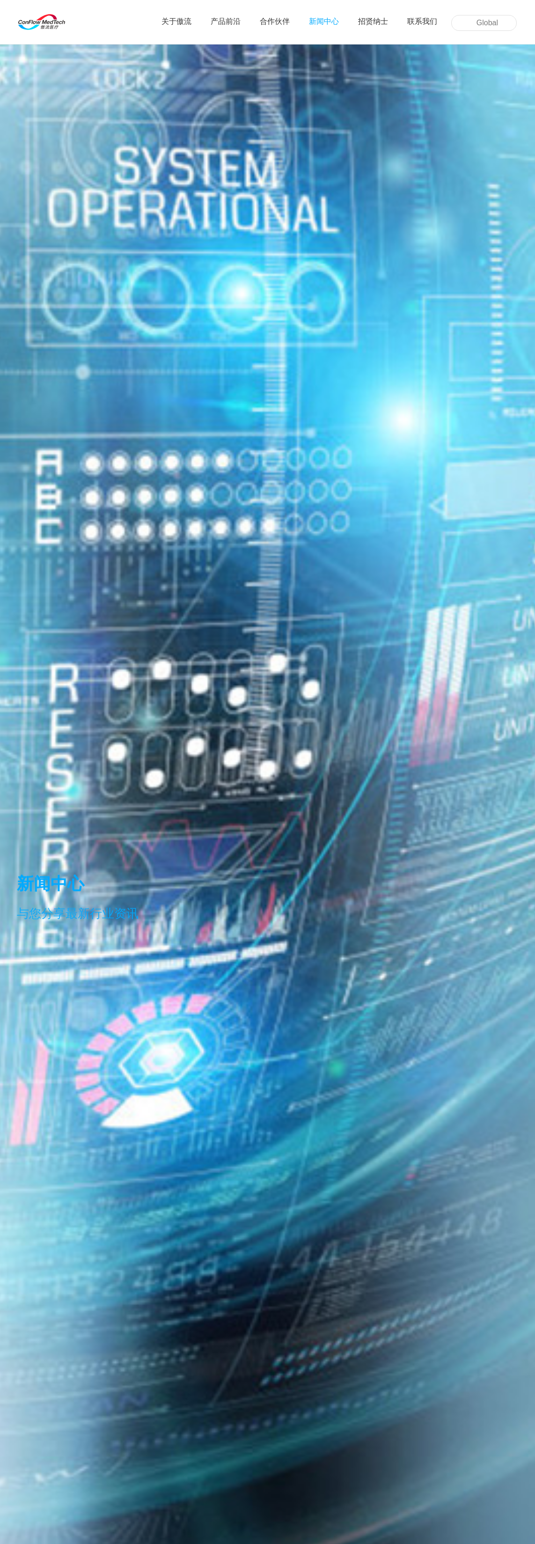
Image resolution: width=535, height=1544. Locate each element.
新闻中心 (324, 21)
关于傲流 (176, 21)
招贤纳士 (373, 21)
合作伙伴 (275, 21)
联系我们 (422, 21)
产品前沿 (226, 21)
